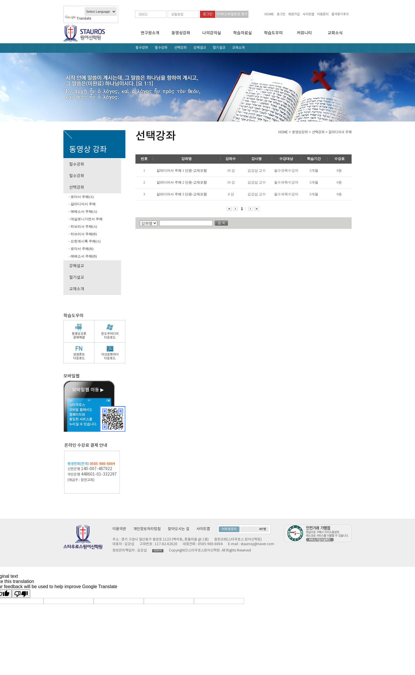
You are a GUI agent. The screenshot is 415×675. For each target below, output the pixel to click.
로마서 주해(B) (81, 249)
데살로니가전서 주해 (86, 219)
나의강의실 (211, 33)
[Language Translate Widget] (100, 12)
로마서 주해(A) (82, 197)
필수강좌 (141, 48)
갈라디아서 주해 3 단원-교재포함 (181, 194)
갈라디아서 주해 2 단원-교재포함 (181, 182)
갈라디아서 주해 (83, 204)
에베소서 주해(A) (83, 212)
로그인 (281, 14)
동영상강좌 (180, 33)
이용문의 (323, 14)
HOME (269, 14)
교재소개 (238, 48)
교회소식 (335, 33)
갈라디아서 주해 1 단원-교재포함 (181, 171)
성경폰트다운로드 (79, 356)
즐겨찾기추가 (340, 14)
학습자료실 (242, 33)
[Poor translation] (21, 593)
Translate (78, 18)
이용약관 (119, 529)
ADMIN (158, 550)
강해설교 (199, 48)
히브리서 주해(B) (83, 234)
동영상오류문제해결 (79, 335)
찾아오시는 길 (178, 529)
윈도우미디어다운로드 (109, 335)
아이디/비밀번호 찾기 (232, 14)
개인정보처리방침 (147, 529)
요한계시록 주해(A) (85, 241)
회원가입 (294, 14)
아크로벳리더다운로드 (109, 356)
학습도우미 (273, 33)
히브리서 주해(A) (83, 227)
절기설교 (219, 48)
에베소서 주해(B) (83, 256)
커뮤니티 (304, 33)
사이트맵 (308, 14)
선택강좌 (180, 48)
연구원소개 (150, 33)
